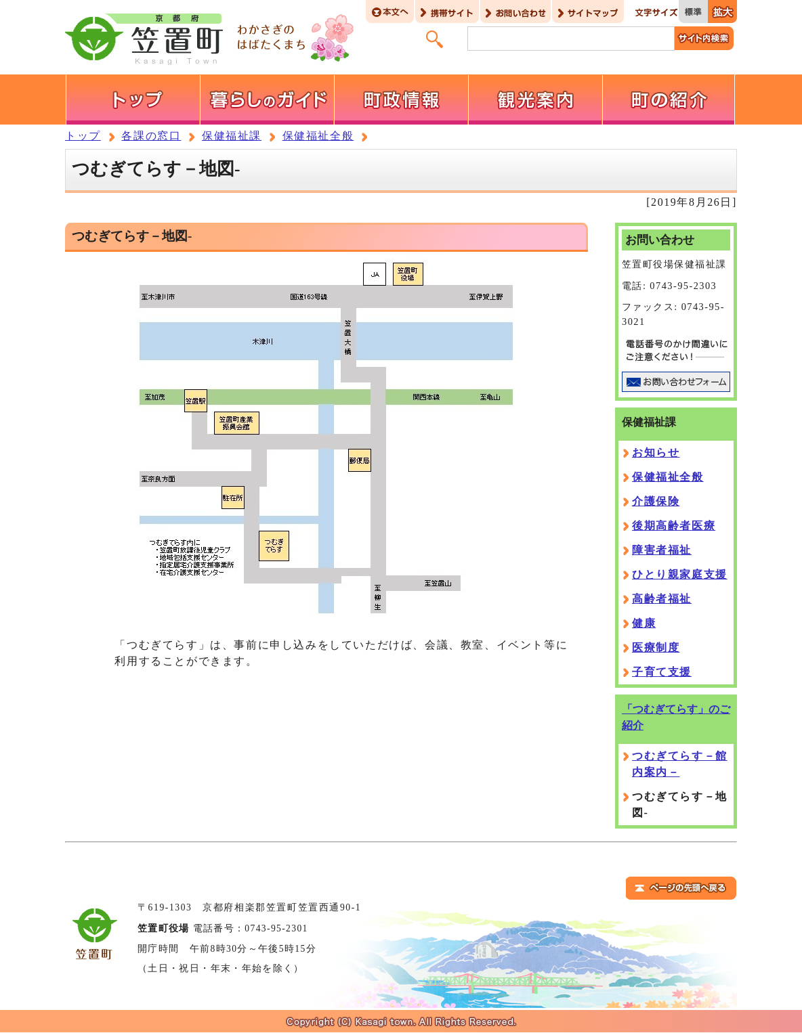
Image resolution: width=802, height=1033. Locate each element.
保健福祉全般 (318, 135)
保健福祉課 (231, 135)
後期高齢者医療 (673, 525)
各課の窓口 (151, 135)
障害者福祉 (662, 550)
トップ (83, 135)
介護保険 (655, 501)
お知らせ (655, 452)
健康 (644, 623)
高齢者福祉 (662, 599)
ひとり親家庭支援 (679, 574)
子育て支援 (662, 672)
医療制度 (655, 647)
